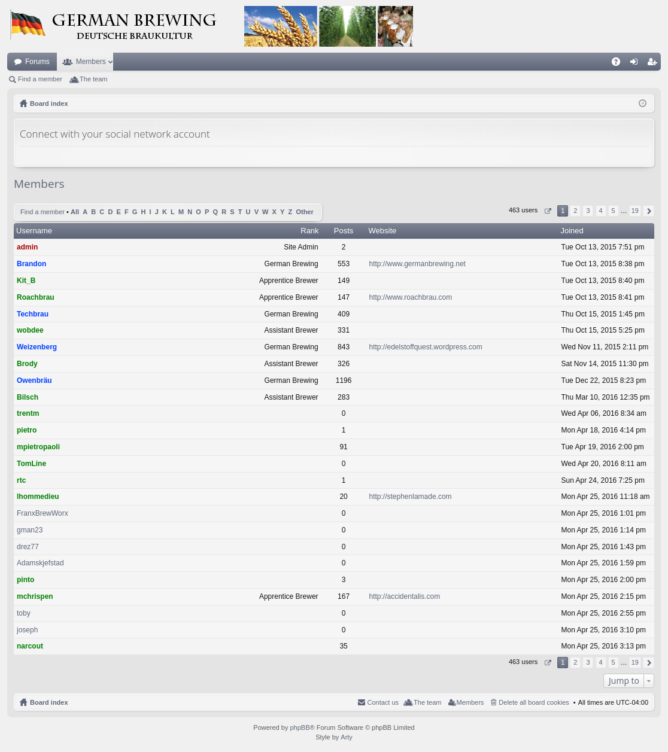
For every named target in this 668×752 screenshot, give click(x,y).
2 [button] (575, 210)
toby (24, 613)
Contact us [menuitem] (383, 702)
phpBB (299, 727)
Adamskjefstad (40, 563)
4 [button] (600, 210)
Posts (344, 230)
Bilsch (27, 397)
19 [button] (635, 210)
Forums (37, 61)
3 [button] (588, 210)
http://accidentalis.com (405, 596)
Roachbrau (35, 297)
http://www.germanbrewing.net (417, 264)
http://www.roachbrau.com (411, 297)
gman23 (29, 530)
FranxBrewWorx (42, 513)
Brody (27, 364)
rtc (21, 480)
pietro (27, 430)
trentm (28, 413)
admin (27, 247)
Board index (49, 702)
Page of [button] (547, 211)
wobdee (30, 330)
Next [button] (648, 211)
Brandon (31, 264)
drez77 (28, 547)
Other (304, 211)
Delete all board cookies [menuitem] (534, 702)
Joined (572, 230)
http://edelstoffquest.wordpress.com (425, 347)
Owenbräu (34, 380)
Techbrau (32, 314)
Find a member (40, 79)
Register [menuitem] (654, 64)
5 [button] (613, 210)
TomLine (31, 463)
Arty (347, 737)
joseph (27, 630)
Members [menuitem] (470, 702)
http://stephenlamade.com (410, 496)
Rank (309, 230)
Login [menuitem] (636, 64)
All (75, 211)
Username (34, 230)
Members (91, 61)
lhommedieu (38, 496)
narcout (30, 646)
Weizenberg (37, 347)
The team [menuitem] (93, 79)
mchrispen (35, 596)
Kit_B (26, 280)
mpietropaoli (38, 447)
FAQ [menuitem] (620, 64)
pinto (25, 580)
